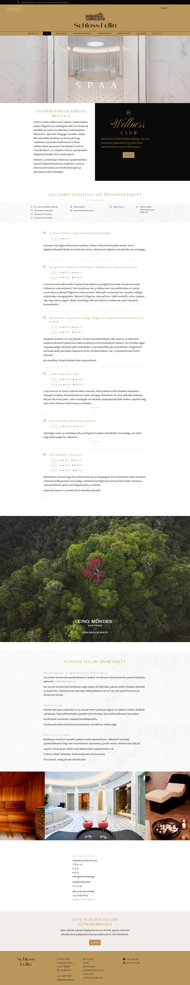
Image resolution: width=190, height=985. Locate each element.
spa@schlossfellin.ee (65, 679)
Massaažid (78, 205)
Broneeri (14, 7)
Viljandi (141, 31)
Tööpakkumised (93, 975)
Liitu (95, 940)
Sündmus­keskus (82, 31)
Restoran (61, 31)
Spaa (47, 31)
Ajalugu (157, 31)
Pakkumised (104, 31)
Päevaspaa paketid (42, 208)
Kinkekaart (123, 31)
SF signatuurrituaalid (44, 205)
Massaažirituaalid (82, 208)
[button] (95, 198)
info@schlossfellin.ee (66, 977)
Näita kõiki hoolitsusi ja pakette (145, 207)
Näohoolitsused (41, 212)
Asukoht (64, 968)
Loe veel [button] (95, 252)
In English (164, 6)
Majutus (33, 31)
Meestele (117, 205)
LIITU (128, 152)
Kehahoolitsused (42, 216)
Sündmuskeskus (93, 968)
